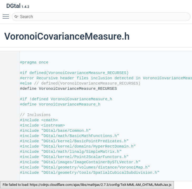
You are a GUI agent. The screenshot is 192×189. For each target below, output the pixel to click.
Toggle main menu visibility (7, 14)
